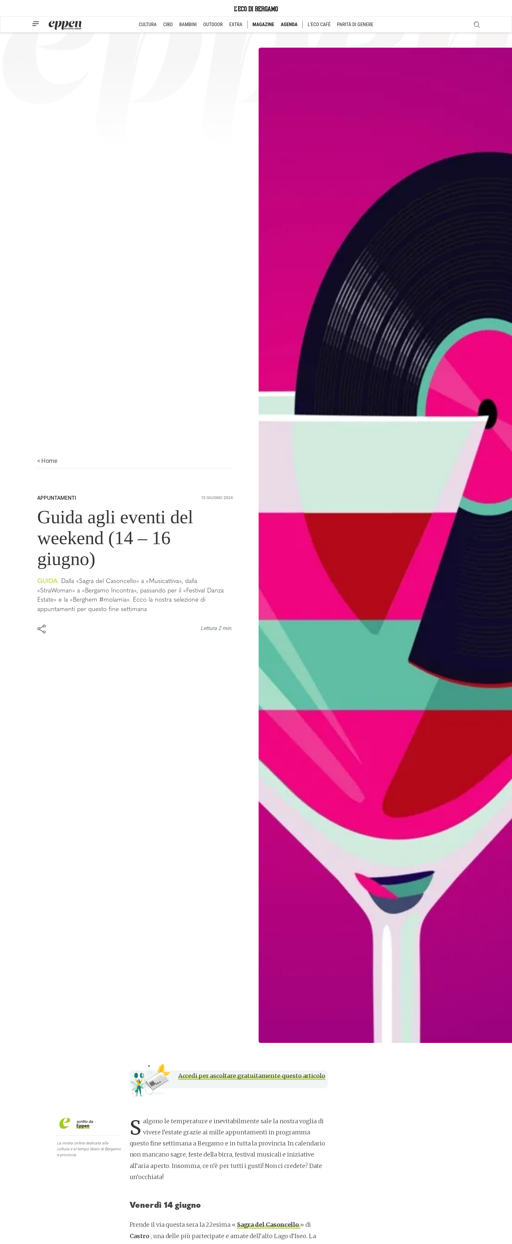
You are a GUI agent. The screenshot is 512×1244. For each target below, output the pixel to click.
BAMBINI (188, 24)
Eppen (82, 1125)
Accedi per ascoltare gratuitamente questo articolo (251, 1075)
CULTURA (148, 24)
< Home (47, 460)
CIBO (168, 24)
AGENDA (289, 24)
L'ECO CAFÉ (319, 24)
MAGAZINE (263, 24)
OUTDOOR (213, 24)
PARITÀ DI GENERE (355, 24)
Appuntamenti (56, 498)
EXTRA (235, 24)
